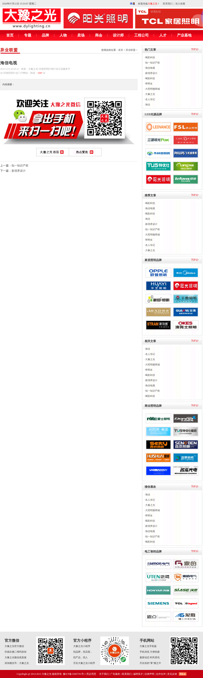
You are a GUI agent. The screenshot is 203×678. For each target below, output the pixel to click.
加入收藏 (180, 3)
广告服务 (115, 674)
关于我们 (104, 674)
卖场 (81, 35)
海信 (147, 104)
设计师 (118, 35)
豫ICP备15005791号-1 (74, 674)
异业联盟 (9, 50)
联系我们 (168, 3)
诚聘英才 (138, 674)
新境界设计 (19, 170)
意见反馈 (172, 674)
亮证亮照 (91, 674)
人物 (63, 35)
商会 (98, 35)
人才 (162, 35)
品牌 (45, 35)
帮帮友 (149, 83)
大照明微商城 (152, 88)
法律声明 (149, 674)
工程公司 (141, 35)
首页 (10, 35)
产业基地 (184, 35)
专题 (27, 35)
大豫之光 (150, 94)
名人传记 (150, 99)
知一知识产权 (20, 165)
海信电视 (150, 68)
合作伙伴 (161, 674)
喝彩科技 (150, 57)
